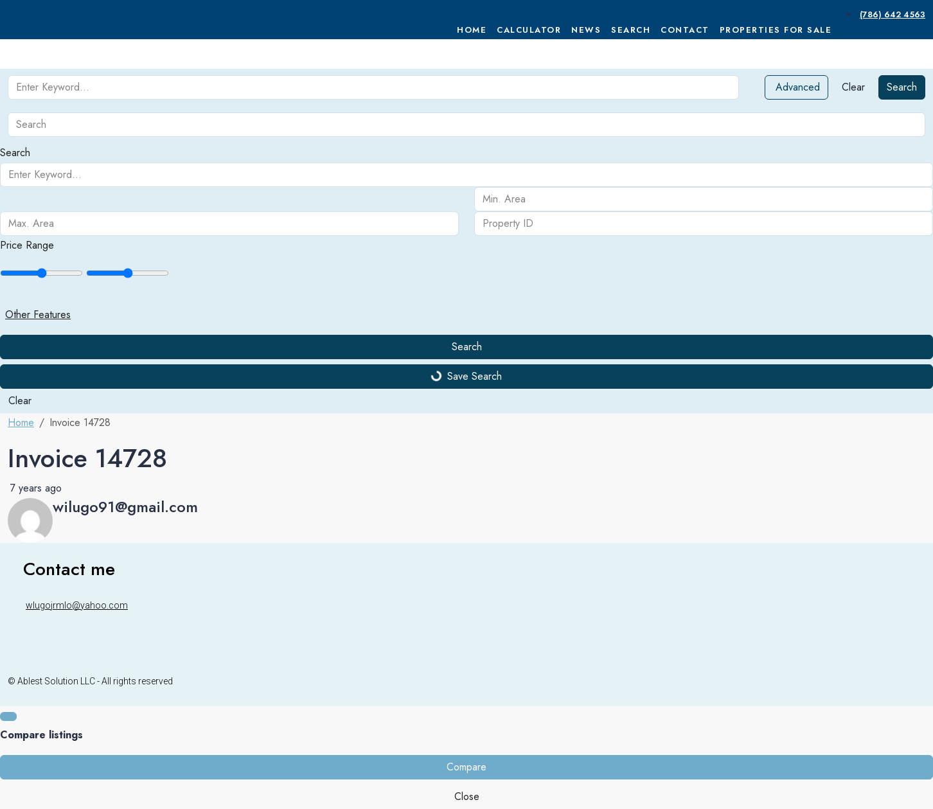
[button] (466, 314)
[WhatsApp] (917, 681)
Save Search (466, 376)
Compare (466, 767)
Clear (853, 87)
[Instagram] (902, 681)
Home (471, 30)
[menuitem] (891, 14)
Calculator (529, 30)
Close (466, 796)
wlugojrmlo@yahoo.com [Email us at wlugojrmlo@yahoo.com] (77, 605)
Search (630, 30)
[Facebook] (886, 681)
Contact (685, 30)
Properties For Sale (776, 30)
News (586, 30)
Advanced (798, 87)
